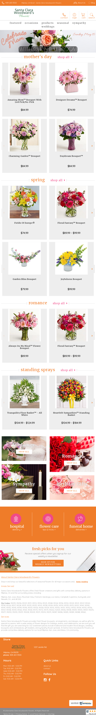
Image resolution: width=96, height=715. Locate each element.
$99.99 (71, 289)
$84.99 (24, 109)
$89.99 (24, 356)
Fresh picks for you (48, 552)
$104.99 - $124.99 (25, 422)
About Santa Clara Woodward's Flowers (20, 577)
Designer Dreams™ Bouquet (71, 100)
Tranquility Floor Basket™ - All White (24, 414)
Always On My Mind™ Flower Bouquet (25, 347)
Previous (3, 89)
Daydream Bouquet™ (71, 156)
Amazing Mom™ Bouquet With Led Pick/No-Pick (25, 101)
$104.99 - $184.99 (71, 422)
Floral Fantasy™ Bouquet (71, 223)
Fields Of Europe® (24, 223)
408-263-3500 (11, 3)
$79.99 (24, 289)
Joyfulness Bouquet (71, 279)
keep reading (82, 582)
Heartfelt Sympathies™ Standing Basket (71, 414)
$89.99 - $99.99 (71, 233)
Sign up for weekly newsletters (48, 563)
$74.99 (71, 109)
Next (92, 89)
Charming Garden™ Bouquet (24, 156)
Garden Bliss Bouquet (24, 279)
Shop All (64, 57)
